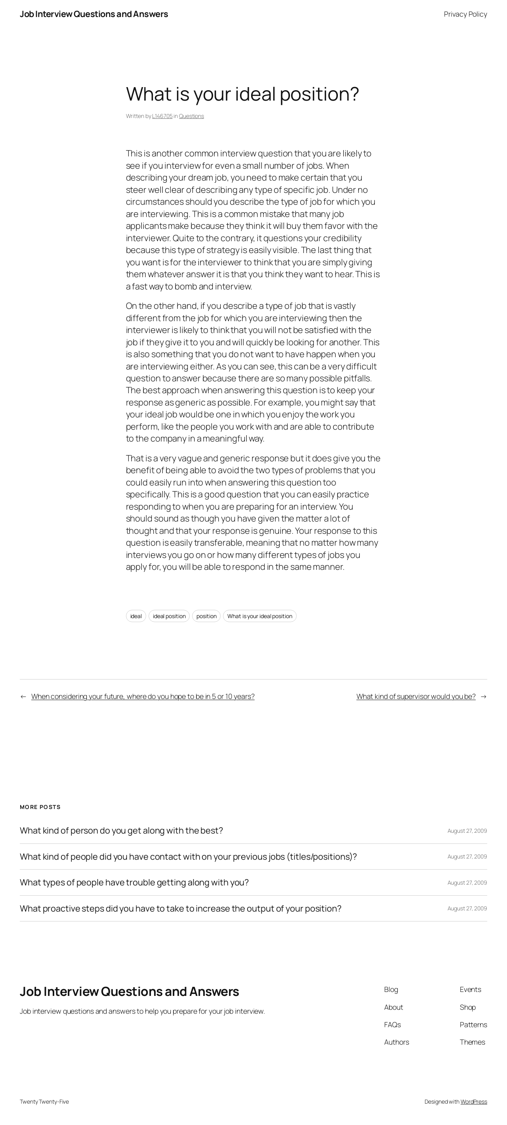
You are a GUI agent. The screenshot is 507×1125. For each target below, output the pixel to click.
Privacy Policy (465, 14)
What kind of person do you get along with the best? (121, 830)
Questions (191, 116)
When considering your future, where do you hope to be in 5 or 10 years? (143, 696)
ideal (136, 616)
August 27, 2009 (468, 830)
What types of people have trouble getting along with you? (134, 882)
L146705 (162, 116)
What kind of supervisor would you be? (416, 696)
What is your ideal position (259, 616)
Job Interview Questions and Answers (94, 14)
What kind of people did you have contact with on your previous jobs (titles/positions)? (188, 856)
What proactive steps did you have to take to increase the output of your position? (180, 908)
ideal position (169, 616)
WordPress (474, 1101)
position (206, 616)
